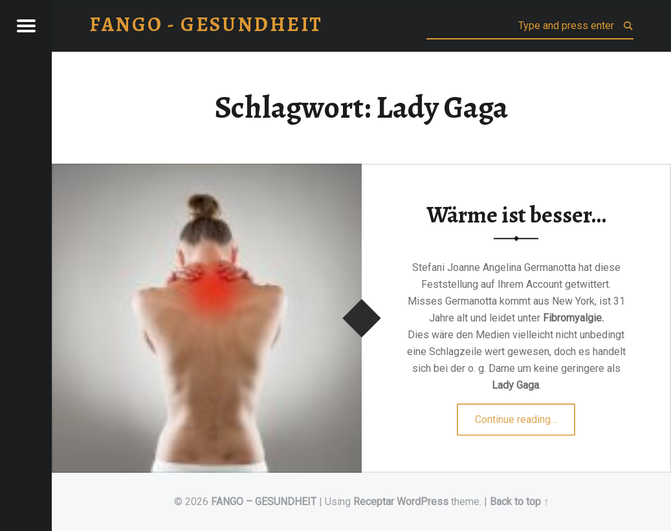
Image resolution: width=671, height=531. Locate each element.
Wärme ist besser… (516, 214)
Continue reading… (525, 415)
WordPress (422, 501)
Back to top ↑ (519, 501)
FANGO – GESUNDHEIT (263, 501)
